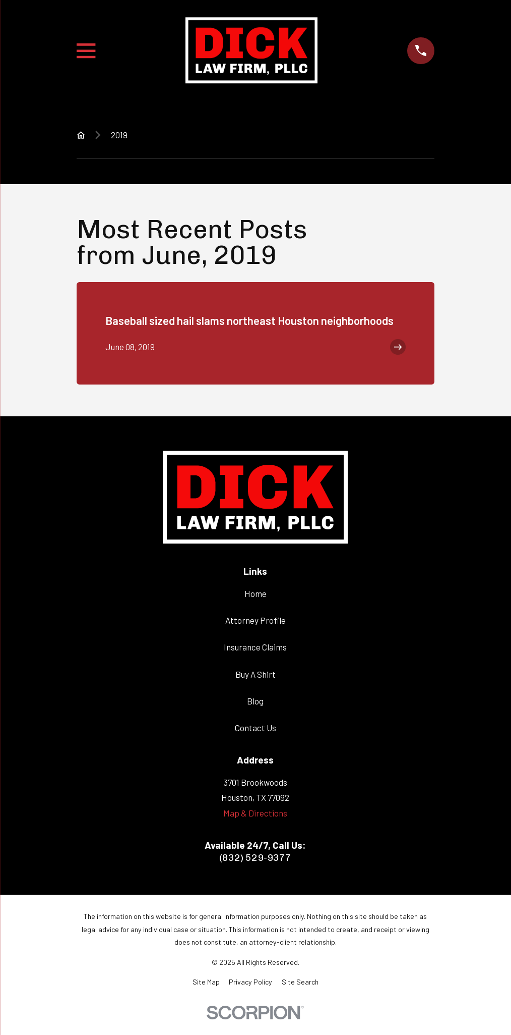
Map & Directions (255, 813)
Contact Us (255, 728)
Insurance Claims (255, 647)
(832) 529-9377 (255, 857)
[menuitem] (206, 982)
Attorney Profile (255, 620)
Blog (255, 701)
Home (255, 593)
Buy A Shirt (255, 674)
